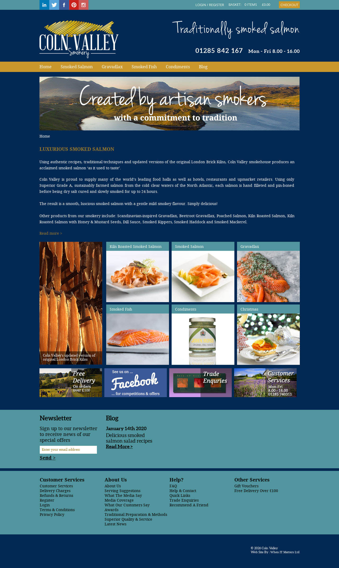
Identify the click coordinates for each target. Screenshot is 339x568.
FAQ (173, 486)
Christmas (249, 309)
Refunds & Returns (56, 495)
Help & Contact (183, 491)
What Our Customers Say (127, 505)
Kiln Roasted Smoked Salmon (136, 246)
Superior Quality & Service (128, 519)
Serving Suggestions (122, 491)
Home (45, 66)
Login (45, 505)
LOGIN (200, 4)
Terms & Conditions (57, 510)
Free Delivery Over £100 (256, 491)
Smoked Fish (144, 66)
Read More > (119, 446)
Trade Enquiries (184, 500)
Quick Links (180, 495)
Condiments (178, 66)
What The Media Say (123, 495)
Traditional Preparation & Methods (136, 514)
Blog (203, 66)
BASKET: (235, 4)
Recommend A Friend (189, 505)
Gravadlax (112, 66)
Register (47, 500)
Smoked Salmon (77, 66)
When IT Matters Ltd (285, 552)
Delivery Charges (55, 491)
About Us (113, 486)
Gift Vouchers (246, 486)
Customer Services (56, 486)
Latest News (115, 524)
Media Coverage (119, 500)
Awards (111, 510)
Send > (48, 458)
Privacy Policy (52, 514)
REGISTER (216, 4)
